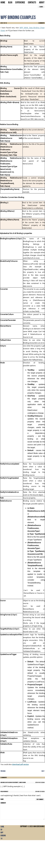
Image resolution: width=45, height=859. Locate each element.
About (41, 2)
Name (2, 799)
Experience (20, 2)
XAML (2, 826)
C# (1, 829)
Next (43, 771)
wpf (2, 832)
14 (1, 838)
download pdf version (20, 764)
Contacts (32, 2)
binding (3, 835)
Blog (10, 2)
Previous (3, 771)
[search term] (19, 7)
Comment (3, 803)
